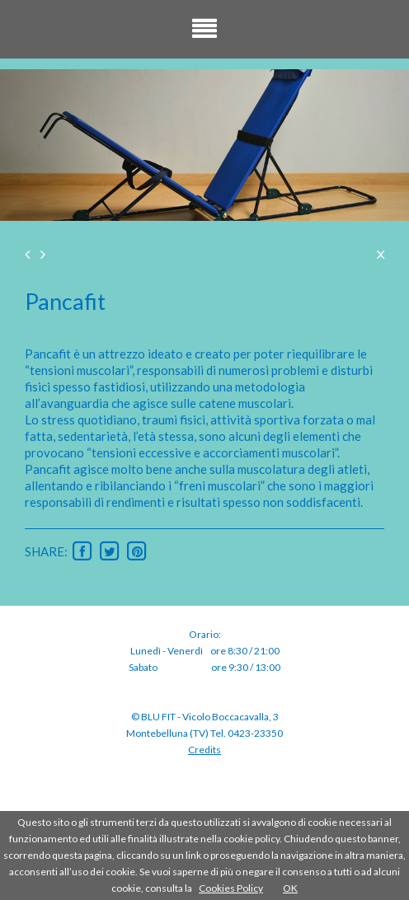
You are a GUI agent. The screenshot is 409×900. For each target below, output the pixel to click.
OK (290, 888)
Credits (204, 749)
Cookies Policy (231, 888)
